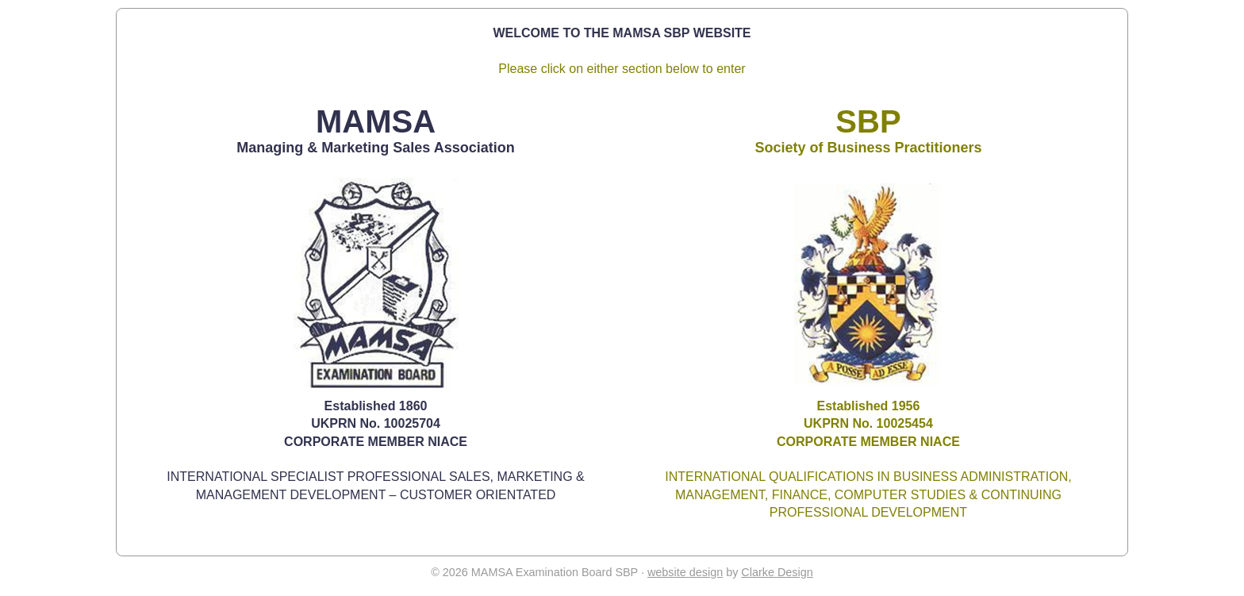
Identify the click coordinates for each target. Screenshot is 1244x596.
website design (685, 572)
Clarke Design (776, 572)
